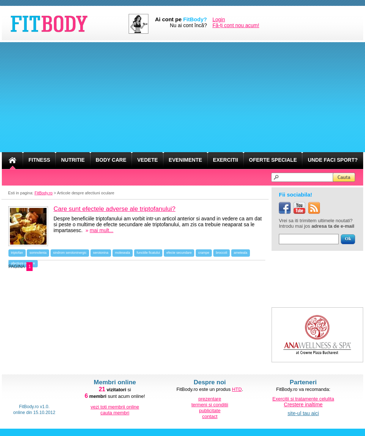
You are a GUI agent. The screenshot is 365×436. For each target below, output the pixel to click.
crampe (203, 252)
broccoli (221, 252)
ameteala (240, 252)
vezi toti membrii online (115, 407)
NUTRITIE (73, 160)
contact (209, 416)
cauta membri (114, 412)
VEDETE (147, 160)
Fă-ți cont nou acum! (236, 25)
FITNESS (39, 160)
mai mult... (102, 230)
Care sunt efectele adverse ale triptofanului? (115, 208)
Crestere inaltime (303, 404)
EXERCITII (225, 160)
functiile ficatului (148, 252)
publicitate (210, 410)
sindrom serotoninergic (69, 252)
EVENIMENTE (185, 160)
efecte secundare (179, 252)
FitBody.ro (43, 193)
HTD (237, 389)
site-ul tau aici (303, 413)
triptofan (17, 252)
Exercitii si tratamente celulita (303, 399)
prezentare (209, 399)
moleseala (122, 252)
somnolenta (38, 252)
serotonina (100, 252)
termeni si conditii (209, 404)
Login (219, 19)
